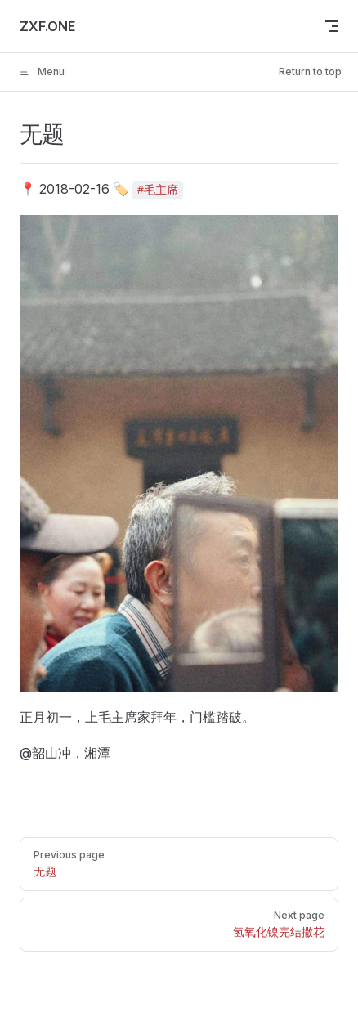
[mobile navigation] (331, 26)
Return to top (310, 71)
